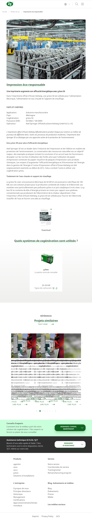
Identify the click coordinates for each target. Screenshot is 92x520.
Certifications (19, 500)
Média (50, 497)
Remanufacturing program (59, 473)
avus (15, 467)
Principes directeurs (22, 491)
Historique (18, 494)
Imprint (35, 516)
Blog (50, 488)
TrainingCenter (54, 470)
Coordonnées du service (58, 467)
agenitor (17, 464)
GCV (58, 516)
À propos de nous (21, 488)
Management (19, 497)
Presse (51, 494)
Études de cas (15, 12)
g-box (15, 473)
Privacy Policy (47, 516)
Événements (53, 491)
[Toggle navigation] (82, 4)
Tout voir (46, 324)
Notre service (53, 464)
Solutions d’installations (23, 475)
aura (15, 470)
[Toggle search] (76, 4)
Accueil (4, 12)
